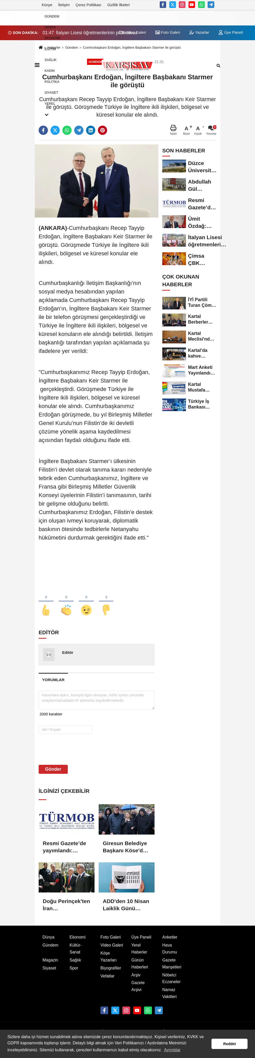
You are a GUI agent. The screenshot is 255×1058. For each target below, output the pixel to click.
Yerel (50, 103)
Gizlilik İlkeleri (118, 5)
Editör (67, 652)
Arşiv (136, 975)
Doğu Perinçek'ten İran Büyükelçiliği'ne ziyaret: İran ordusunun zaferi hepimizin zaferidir (66, 905)
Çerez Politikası (88, 5)
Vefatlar (107, 976)
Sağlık (50, 60)
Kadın (50, 71)
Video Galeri (111, 945)
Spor (74, 968)
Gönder (53, 769)
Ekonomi (52, 38)
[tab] (53, 680)
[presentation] (71, 749)
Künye (47, 5)
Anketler (169, 937)
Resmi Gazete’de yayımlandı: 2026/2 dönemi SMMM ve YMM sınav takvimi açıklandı (64, 847)
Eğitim (50, 49)
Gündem (52, 16)
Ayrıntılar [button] (172, 1050)
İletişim (64, 5)
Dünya (50, 27)
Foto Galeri (110, 937)
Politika (52, 81)
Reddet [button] (229, 1044)
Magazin (50, 960)
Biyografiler (110, 968)
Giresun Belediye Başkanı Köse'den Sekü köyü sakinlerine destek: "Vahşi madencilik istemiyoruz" (126, 847)
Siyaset (51, 92)
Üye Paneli (230, 32)
